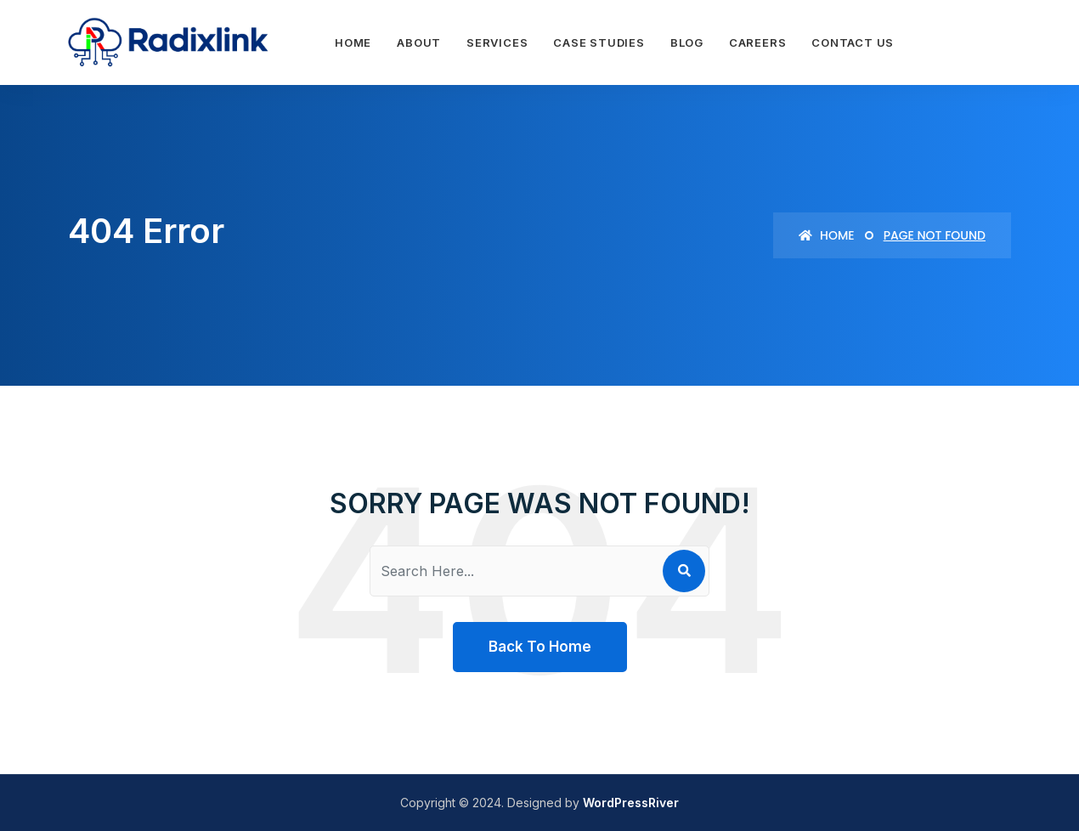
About (419, 42)
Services (497, 42)
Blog (686, 42)
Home (353, 42)
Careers (757, 42)
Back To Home (540, 646)
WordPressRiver (631, 802)
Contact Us (852, 42)
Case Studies (598, 42)
